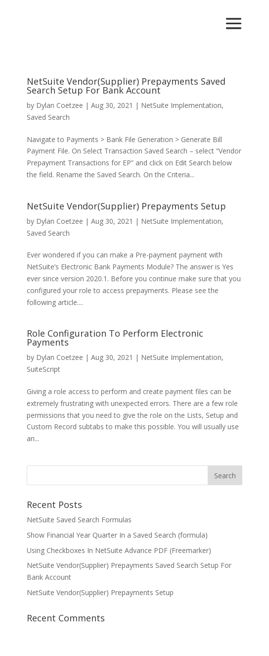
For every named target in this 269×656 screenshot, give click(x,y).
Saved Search (48, 117)
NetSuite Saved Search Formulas (79, 519)
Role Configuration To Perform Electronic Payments (115, 337)
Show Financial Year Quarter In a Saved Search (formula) (117, 535)
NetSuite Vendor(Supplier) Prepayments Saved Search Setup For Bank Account (126, 85)
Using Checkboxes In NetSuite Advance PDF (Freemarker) (119, 550)
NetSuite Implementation (181, 105)
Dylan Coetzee (59, 105)
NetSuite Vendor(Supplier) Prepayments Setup (126, 206)
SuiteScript (43, 369)
